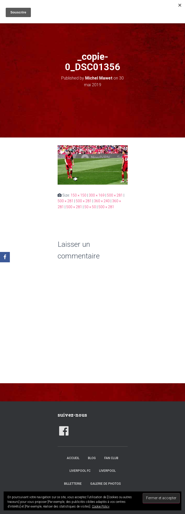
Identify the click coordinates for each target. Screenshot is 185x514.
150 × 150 (78, 195)
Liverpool (107, 471)
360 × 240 (102, 201)
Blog (92, 458)
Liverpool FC (80, 471)
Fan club (111, 458)
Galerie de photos (105, 484)
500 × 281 (115, 195)
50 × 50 (90, 207)
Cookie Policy (100, 506)
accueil (73, 458)
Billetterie (73, 484)
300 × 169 (97, 195)
